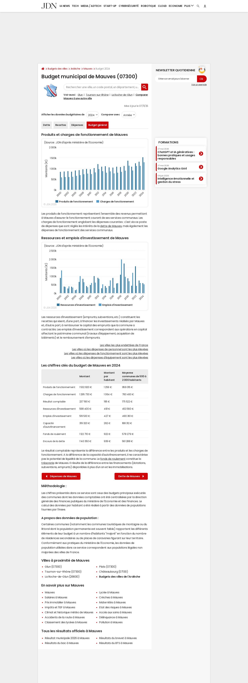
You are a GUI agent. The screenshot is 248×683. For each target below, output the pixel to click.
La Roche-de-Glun (122, 95)
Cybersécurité (129, 6)
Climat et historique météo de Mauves (69, 612)
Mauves (88, 68)
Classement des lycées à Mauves (66, 622)
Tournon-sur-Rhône (97, 95)
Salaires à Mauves (56, 597)
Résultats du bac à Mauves (62, 643)
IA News (65, 6)
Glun (80, 95)
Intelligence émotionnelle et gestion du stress (176, 179)
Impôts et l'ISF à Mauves (60, 607)
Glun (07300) (53, 566)
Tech (75, 6)
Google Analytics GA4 (172, 167)
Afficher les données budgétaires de (62, 114)
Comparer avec (110, 114)
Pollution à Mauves (110, 622)
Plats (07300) (107, 566)
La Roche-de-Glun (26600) (62, 576)
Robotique (148, 6)
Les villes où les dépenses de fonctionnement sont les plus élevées (106, 353)
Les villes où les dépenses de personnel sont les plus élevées (110, 349)
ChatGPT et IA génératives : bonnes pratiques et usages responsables (176, 154)
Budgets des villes (57, 68)
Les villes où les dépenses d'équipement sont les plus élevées (109, 357)
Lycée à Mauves (109, 592)
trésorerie (47, 463)
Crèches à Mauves (111, 597)
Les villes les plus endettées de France (124, 345)
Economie (175, 6)
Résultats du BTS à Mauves (116, 643)
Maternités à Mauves (112, 602)
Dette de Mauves (131, 476)
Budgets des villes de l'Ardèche (119, 576)
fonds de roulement (112, 458)
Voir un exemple (199, 85)
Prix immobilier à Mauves (60, 602)
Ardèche (75, 68)
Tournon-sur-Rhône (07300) (63, 571)
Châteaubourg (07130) (113, 571)
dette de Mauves (111, 226)
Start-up (110, 6)
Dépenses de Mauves (61, 476)
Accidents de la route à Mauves (65, 617)
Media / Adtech (91, 6)
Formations (168, 142)
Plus (189, 5)
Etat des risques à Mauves (115, 607)
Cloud (162, 6)
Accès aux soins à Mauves (115, 612)
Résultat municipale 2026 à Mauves (67, 638)
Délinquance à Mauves (113, 617)
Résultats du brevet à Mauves (118, 638)
